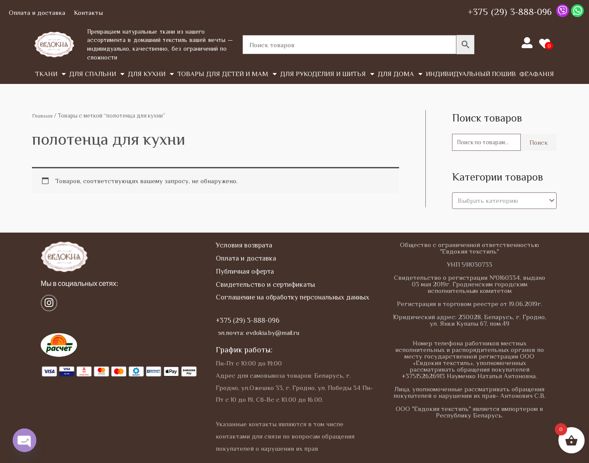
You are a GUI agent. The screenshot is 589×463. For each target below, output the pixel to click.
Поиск (538, 142)
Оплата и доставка (37, 12)
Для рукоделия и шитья (327, 74)
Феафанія (536, 73)
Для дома (400, 74)
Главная (42, 115)
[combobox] (504, 202)
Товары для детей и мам (227, 74)
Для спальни (96, 74)
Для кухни (151, 74)
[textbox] (500, 201)
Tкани (50, 74)
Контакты (88, 12)
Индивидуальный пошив (471, 73)
